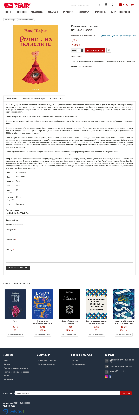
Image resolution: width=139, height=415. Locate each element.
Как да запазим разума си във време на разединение (96, 323)
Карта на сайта (9, 379)
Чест (15, 321)
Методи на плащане (78, 364)
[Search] (99, 5)
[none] (67, 393)
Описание (11, 98)
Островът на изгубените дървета (42, 322)
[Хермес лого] (17, 5)
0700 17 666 (128, 4)
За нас (6, 360)
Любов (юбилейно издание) (69, 322)
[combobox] (85, 5)
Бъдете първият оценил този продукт (83, 35)
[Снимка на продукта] (15, 304)
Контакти (7, 375)
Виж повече (76, 56)
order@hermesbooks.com (123, 366)
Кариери (7, 364)
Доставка (75, 360)
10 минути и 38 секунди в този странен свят (123, 322)
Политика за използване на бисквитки (16, 372)
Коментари (56, 98)
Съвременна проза (85, 66)
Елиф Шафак (84, 30)
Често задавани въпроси (46, 364)
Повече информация (34, 98)
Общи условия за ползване (47, 360)
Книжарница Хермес (10, 20)
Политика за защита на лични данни (16, 368)
